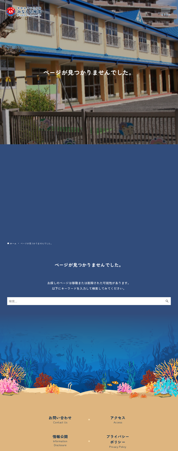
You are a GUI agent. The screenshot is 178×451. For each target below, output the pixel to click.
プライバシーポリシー (117, 441)
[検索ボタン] (167, 301)
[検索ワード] (89, 301)
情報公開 (60, 440)
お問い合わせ (60, 419)
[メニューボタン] (165, 12)
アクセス (118, 419)
